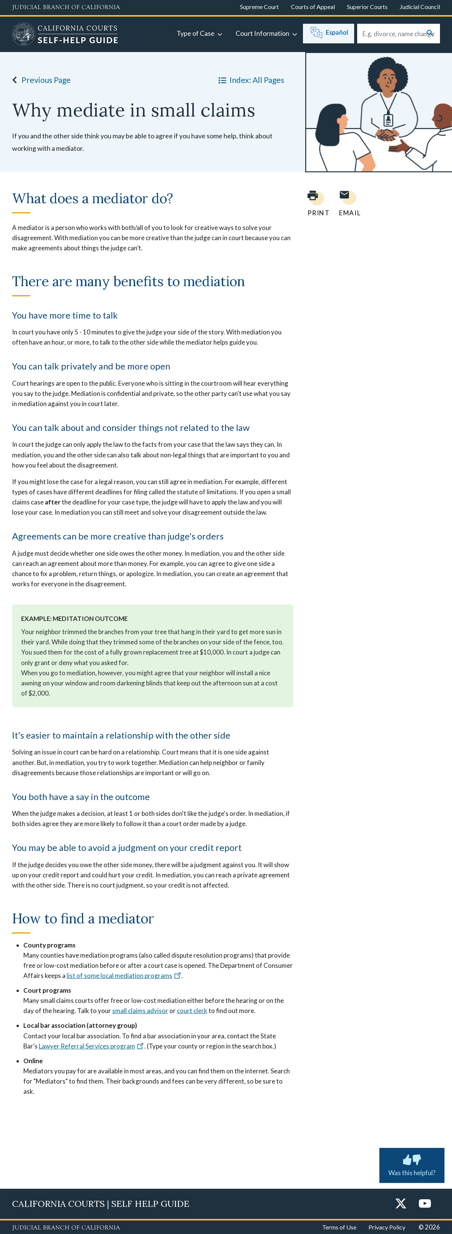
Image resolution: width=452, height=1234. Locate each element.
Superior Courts (367, 6)
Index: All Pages (250, 80)
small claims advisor (140, 1011)
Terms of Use (339, 1227)
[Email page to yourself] (347, 203)
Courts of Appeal (313, 6)
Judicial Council (420, 6)
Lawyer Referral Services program (91, 1046)
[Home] (65, 35)
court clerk (192, 1011)
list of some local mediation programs (124, 976)
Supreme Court (259, 6)
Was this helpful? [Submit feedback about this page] (411, 1164)
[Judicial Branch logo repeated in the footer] (66, 1228)
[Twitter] (401, 1204)
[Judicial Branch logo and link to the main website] (66, 8)
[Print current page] (314, 203)
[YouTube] (425, 1204)
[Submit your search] (430, 33)
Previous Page (39, 80)
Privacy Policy (386, 1227)
